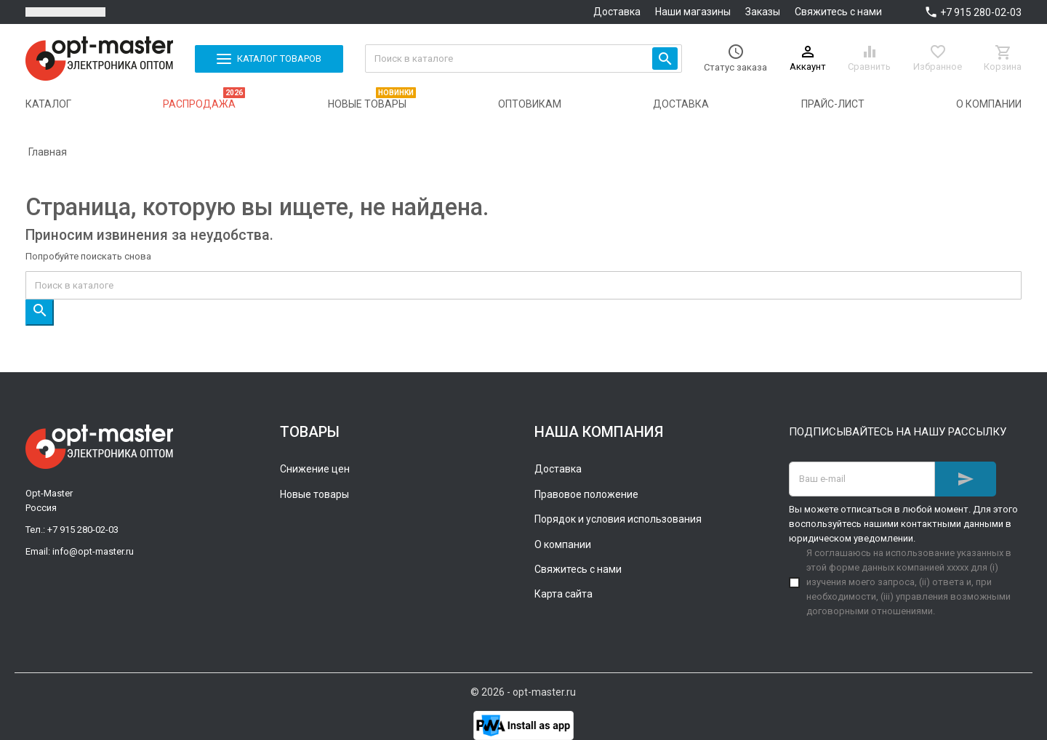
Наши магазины (693, 11)
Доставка (617, 11)
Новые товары (314, 494)
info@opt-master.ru (93, 551)
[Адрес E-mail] (862, 479)
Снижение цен (315, 469)
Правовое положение (586, 494)
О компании (562, 544)
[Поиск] (524, 58)
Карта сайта (563, 594)
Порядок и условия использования (618, 519)
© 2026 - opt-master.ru (523, 692)
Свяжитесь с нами (838, 11)
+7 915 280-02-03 (981, 12)
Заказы (762, 11)
